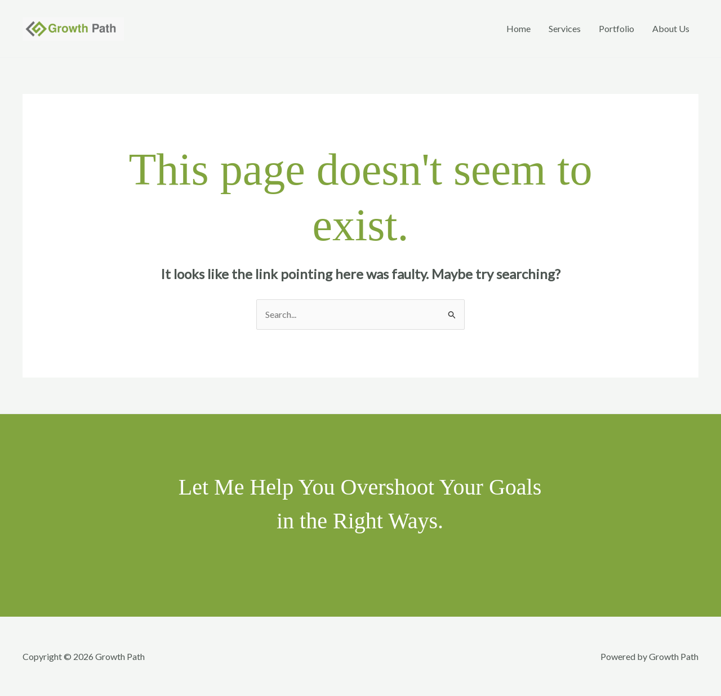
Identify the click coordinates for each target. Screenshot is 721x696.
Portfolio (616, 28)
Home (518, 28)
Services (565, 28)
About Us (670, 28)
